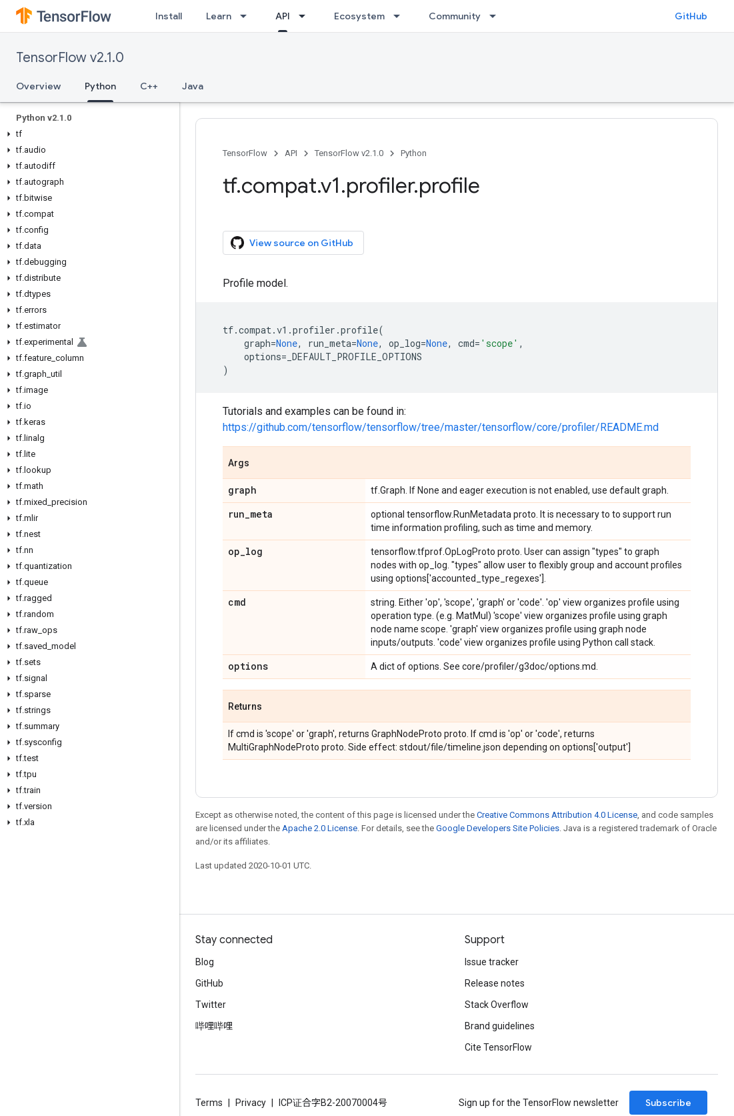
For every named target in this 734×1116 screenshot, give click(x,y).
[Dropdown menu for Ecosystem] (401, 16)
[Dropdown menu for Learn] (247, 16)
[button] (87, 134)
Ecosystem (359, 16)
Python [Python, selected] (100, 86)
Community (455, 16)
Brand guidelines (500, 1026)
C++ (149, 86)
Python (414, 153)
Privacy (250, 1102)
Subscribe (668, 1103)
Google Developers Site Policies (497, 828)
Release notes (495, 983)
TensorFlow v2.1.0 (70, 57)
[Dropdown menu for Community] (497, 16)
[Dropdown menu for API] (306, 16)
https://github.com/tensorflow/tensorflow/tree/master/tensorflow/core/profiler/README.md (441, 427)
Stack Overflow (497, 1004)
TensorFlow (245, 153)
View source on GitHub (292, 242)
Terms (209, 1102)
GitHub (691, 16)
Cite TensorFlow (498, 1047)
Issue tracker (492, 962)
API (291, 153)
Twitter (210, 1004)
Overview (38, 86)
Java (192, 86)
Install (168, 16)
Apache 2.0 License (319, 828)
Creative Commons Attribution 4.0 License (557, 815)
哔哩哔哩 (214, 1026)
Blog (204, 962)
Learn (218, 16)
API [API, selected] (282, 16)
